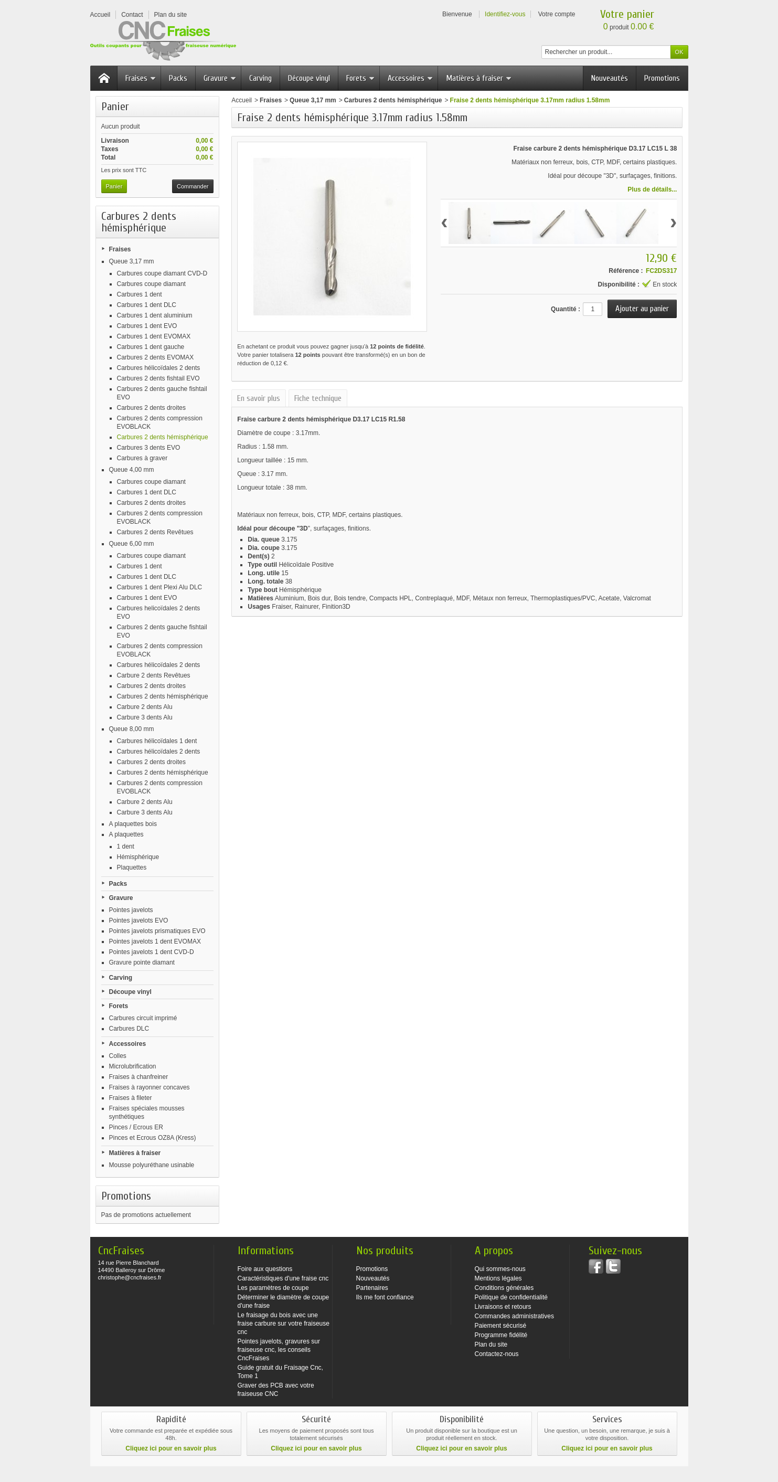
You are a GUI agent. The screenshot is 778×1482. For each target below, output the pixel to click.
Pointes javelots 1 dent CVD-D (151, 952)
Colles (117, 1056)
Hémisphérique (138, 857)
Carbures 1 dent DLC (146, 305)
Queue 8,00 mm (131, 729)
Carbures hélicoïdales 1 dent (157, 741)
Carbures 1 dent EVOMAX (154, 336)
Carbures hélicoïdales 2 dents (158, 368)
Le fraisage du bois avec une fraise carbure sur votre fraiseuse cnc (283, 1323)
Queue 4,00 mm (131, 469)
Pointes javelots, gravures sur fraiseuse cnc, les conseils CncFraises (279, 1350)
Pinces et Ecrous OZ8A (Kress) (152, 1137)
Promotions (662, 78)
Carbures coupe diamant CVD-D (162, 273)
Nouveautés (609, 78)
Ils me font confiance (385, 1297)
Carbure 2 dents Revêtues (153, 675)
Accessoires (410, 78)
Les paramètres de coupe (273, 1288)
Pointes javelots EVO (138, 920)
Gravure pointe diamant (142, 962)
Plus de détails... (652, 189)
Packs (178, 78)
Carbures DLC (129, 1028)
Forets (360, 78)
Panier (115, 106)
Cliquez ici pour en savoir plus (170, 1448)
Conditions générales (504, 1288)
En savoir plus (258, 398)
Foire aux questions (265, 1269)
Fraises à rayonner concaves (149, 1087)
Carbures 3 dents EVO (148, 447)
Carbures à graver (142, 458)
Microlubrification (132, 1066)
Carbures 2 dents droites (151, 407)
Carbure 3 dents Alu (145, 717)
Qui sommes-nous (500, 1269)
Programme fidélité (501, 1335)
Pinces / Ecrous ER (136, 1127)
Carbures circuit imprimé (143, 1018)
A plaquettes (126, 834)
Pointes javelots (131, 910)
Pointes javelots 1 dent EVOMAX (155, 941)
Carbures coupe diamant (151, 284)
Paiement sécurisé (501, 1325)
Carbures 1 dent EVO (147, 326)
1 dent (125, 846)
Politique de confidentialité (511, 1297)
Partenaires (372, 1288)
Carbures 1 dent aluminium (155, 315)
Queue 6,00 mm (131, 543)
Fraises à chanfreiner (138, 1077)
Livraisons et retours (503, 1306)
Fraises (140, 78)
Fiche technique (318, 398)
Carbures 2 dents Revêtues (155, 532)
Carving (260, 78)
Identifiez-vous (505, 14)
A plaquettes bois (133, 824)
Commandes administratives (514, 1316)
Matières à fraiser (479, 78)
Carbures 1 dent (139, 294)
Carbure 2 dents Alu (145, 707)
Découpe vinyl (309, 78)
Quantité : (565, 309)
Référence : (626, 270)
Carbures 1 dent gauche (151, 347)
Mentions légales (498, 1278)
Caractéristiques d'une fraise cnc (283, 1278)
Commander (193, 186)
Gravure (220, 78)
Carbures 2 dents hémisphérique (162, 437)
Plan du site (491, 1344)
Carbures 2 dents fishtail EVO (158, 378)
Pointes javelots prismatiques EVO (157, 931)
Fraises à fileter (130, 1098)
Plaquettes (132, 867)
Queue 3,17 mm (131, 261)
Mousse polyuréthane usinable (152, 1165)
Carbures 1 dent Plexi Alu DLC (160, 587)
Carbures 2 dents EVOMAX (155, 357)
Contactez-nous (497, 1354)
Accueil (241, 100)
